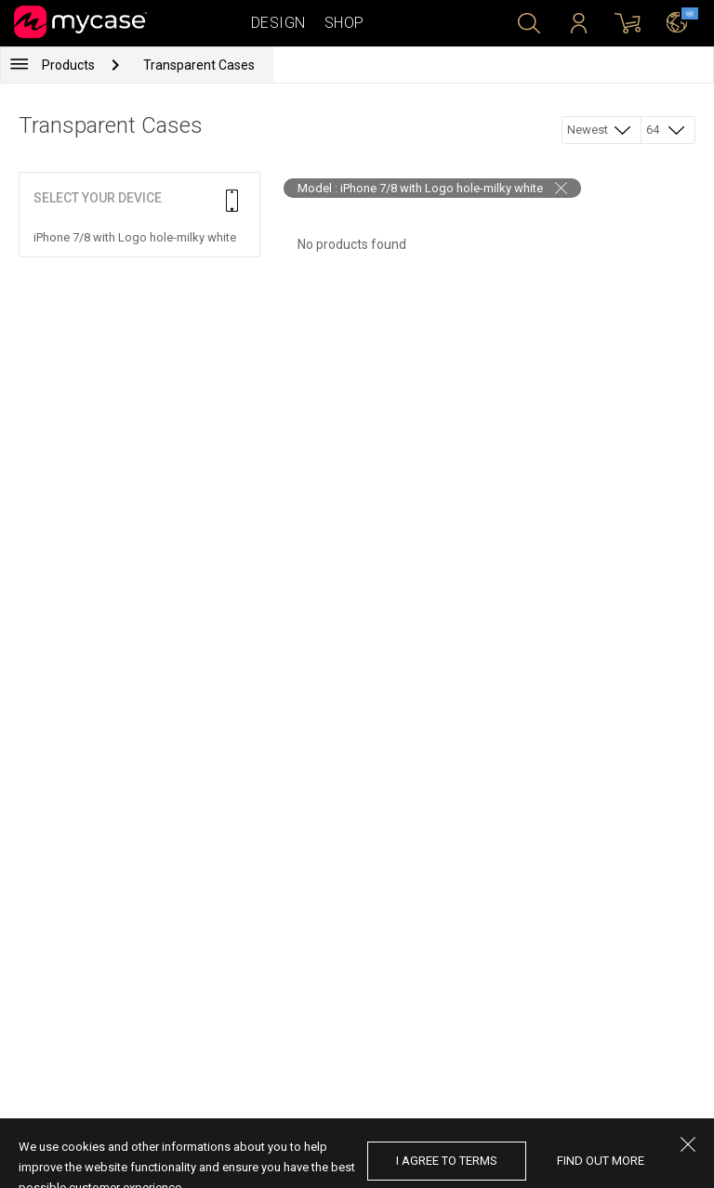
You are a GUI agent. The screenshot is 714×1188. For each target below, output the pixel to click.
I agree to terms (446, 1161)
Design (278, 23)
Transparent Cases (199, 65)
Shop (344, 23)
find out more (600, 1161)
